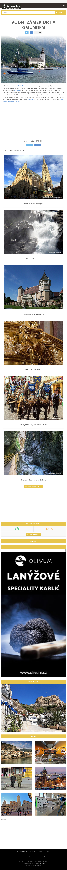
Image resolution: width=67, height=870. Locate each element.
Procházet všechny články (33, 486)
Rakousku (17, 90)
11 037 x (38, 32)
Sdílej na (29, 145)
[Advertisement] (33, 505)
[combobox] (28, 12)
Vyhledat (60, 12)
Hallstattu (30, 99)
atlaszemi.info (43, 857)
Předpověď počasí (33, 534)
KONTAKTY (33, 851)
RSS (48, 851)
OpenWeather (41, 863)
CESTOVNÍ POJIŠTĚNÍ (22, 851)
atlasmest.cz (22, 857)
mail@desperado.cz (36, 865)
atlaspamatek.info (32, 857)
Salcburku (21, 86)
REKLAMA (41, 851)
